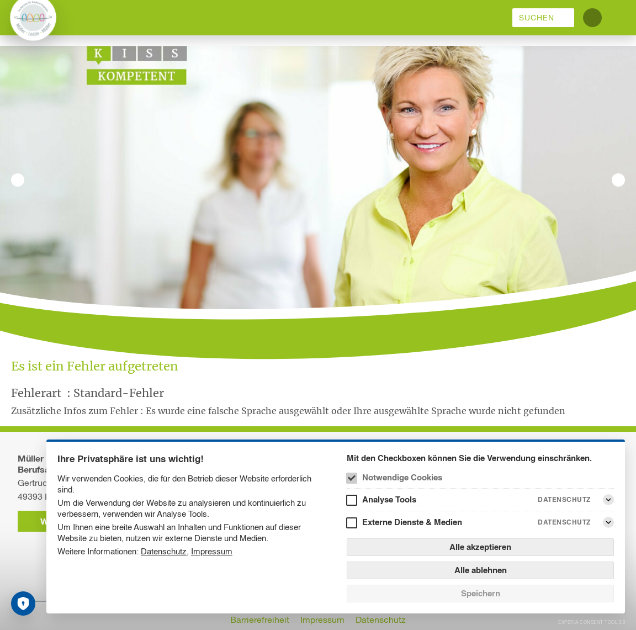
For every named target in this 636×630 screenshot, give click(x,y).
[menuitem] (543, 17)
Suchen (536, 17)
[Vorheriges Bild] (17, 180)
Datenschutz (164, 551)
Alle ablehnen (480, 570)
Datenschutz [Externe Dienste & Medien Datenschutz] (564, 522)
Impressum (211, 551)
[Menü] (618, 17)
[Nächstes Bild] (618, 180)
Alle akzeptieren (480, 547)
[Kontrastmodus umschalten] (592, 17)
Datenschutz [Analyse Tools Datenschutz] (564, 499)
